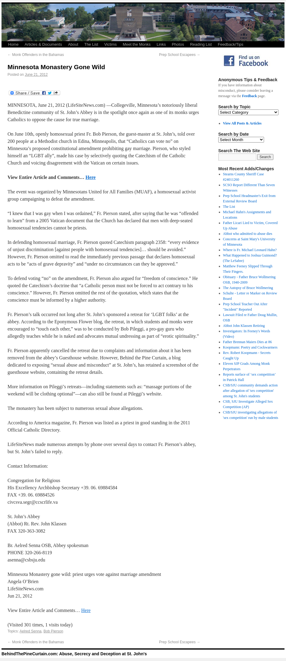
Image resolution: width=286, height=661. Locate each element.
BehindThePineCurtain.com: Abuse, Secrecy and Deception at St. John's (74, 653)
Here (90, 177)
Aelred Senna (31, 631)
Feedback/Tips (230, 44)
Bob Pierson (53, 631)
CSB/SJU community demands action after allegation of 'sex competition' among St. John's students (250, 390)
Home (13, 44)
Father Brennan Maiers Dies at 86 (247, 342)
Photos (178, 44)
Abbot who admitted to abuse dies (247, 234)
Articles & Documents (43, 44)
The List (91, 44)
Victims (110, 44)
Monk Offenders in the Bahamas (36, 55)
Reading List (201, 44)
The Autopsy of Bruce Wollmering (248, 288)
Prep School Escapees (179, 55)
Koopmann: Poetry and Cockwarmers (250, 347)
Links (161, 44)
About (73, 44)
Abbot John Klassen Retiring (244, 326)
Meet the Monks (137, 44)
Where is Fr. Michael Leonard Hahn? (250, 250)
